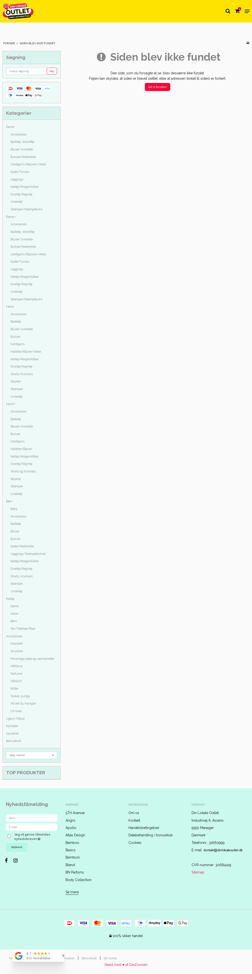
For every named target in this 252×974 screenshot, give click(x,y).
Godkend (16, 847)
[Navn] (31, 818)
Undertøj (16, 201)
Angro (70, 820)
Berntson (73, 857)
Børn (9, 501)
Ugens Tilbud (15, 718)
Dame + (11, 217)
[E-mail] (31, 827)
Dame (10, 127)
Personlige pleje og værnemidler (32, 659)
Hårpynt (16, 681)
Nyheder (12, 726)
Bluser (15, 531)
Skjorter (16, 381)
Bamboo (72, 843)
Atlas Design (75, 835)
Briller (14, 688)
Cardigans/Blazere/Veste (28, 164)
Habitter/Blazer (21, 449)
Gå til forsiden (157, 87)
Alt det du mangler (23, 703)
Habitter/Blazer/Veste (26, 351)
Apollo (71, 828)
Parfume (16, 673)
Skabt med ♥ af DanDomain (125, 965)
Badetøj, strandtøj (22, 142)
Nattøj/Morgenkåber (25, 187)
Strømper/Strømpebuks (26, 209)
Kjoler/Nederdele (22, 546)
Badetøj (16, 321)
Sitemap (198, 872)
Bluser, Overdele (22, 149)
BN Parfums (75, 872)
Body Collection (79, 880)
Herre (10, 306)
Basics (71, 850)
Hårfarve (17, 666)
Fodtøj (10, 599)
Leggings (17, 179)
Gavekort (12, 733)
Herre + (11, 404)
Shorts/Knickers (22, 374)
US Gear (16, 711)
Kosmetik (17, 643)
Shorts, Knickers (22, 576)
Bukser (15, 336)
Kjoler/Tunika (20, 172)
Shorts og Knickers (23, 471)
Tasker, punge (20, 696)
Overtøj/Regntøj (21, 194)
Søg (51, 70)
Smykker (17, 651)
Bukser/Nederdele (23, 157)
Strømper (17, 389)
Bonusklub (13, 741)
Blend (70, 865)
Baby (14, 509)
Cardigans (17, 344)
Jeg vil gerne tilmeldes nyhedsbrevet (35, 836)
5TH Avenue (75, 813)
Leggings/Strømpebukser (28, 554)
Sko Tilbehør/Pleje (23, 628)
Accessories (18, 134)
